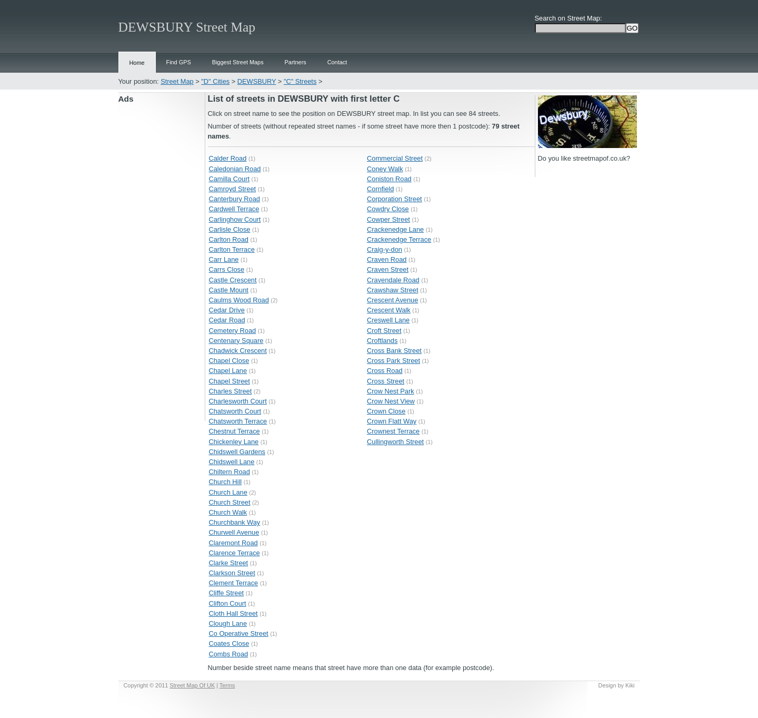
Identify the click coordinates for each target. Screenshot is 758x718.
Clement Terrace (233, 583)
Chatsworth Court (235, 411)
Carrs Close (227, 269)
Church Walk (228, 512)
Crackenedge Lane (395, 229)
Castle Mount (228, 290)
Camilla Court (229, 179)
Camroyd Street (232, 189)
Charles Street (230, 391)
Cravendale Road (393, 280)
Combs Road (228, 654)
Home (137, 63)
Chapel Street (229, 381)
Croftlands (382, 341)
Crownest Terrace (393, 431)
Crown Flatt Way (391, 421)
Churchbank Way (235, 522)
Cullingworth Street (395, 442)
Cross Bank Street (394, 351)
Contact (337, 62)
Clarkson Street (232, 573)
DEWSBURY (256, 81)
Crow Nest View (391, 401)
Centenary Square (236, 341)
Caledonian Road (235, 169)
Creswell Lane (388, 320)
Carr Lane (224, 259)
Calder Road (228, 158)
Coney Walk (385, 169)
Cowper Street (388, 219)
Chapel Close (229, 361)
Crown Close (386, 411)
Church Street (230, 502)
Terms (227, 685)
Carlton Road (228, 239)
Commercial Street (395, 158)
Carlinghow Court (235, 219)
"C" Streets (300, 81)
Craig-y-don (384, 249)
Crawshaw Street (392, 290)
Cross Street (385, 381)
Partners (295, 62)
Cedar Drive (227, 310)
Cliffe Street (226, 593)
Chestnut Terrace (234, 431)
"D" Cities (215, 81)
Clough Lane (228, 623)
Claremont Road (233, 543)
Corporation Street (394, 199)
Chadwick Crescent (238, 351)
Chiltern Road (229, 472)
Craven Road (386, 259)
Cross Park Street (393, 361)
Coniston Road (389, 179)
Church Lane (228, 492)
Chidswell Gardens (237, 452)
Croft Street (384, 331)
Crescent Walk (389, 310)
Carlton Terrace (232, 249)
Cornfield (380, 189)
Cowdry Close (388, 209)
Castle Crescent (233, 280)
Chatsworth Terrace (238, 421)
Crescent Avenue (392, 300)
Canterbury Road (234, 199)
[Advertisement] (161, 263)
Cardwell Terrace (234, 209)
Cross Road (385, 371)
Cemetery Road (232, 331)
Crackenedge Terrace (399, 239)
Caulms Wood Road (239, 300)
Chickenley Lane (234, 442)
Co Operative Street (238, 633)
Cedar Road (227, 320)
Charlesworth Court (238, 401)
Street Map (177, 81)
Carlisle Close (230, 229)
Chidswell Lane (232, 462)
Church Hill (225, 482)
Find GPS (178, 62)
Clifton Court (227, 603)
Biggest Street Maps (238, 62)
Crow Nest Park (390, 391)
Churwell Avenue (234, 532)
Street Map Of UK (192, 685)
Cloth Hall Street (233, 613)
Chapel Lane (228, 371)
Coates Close (229, 643)
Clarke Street (228, 563)
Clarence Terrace (234, 553)
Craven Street (387, 269)
